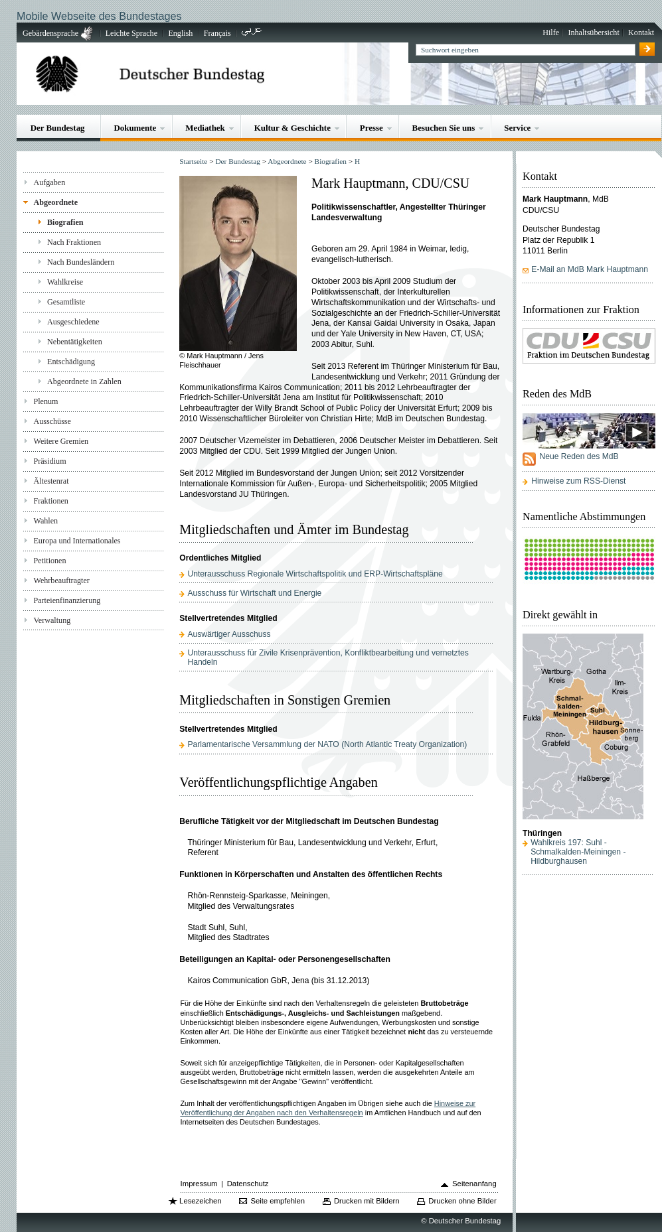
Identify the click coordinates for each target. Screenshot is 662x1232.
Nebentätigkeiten (74, 341)
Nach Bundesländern (80, 262)
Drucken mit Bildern (367, 1201)
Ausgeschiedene (73, 321)
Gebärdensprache (50, 33)
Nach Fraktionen (74, 242)
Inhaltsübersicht (593, 32)
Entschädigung (71, 361)
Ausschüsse (52, 421)
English (180, 33)
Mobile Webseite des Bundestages (99, 16)
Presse (371, 128)
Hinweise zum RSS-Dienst (578, 481)
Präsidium (49, 461)
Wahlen (45, 520)
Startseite (193, 161)
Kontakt (641, 32)
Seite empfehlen (277, 1201)
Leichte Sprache (131, 33)
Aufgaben (49, 182)
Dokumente (135, 128)
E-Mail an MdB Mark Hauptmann (589, 269)
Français (217, 33)
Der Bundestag (58, 128)
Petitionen (49, 560)
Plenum (45, 401)
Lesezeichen (200, 1201)
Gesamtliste (66, 302)
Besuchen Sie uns (443, 128)
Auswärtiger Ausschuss (228, 634)
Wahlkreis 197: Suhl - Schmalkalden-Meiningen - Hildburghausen (578, 852)
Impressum (199, 1184)
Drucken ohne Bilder (462, 1201)
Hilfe (550, 32)
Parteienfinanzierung (66, 600)
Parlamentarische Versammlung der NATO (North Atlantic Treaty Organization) (327, 744)
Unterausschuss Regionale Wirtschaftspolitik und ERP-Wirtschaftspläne (314, 574)
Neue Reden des (578, 456)
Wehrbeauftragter (61, 580)
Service (517, 128)
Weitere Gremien (60, 441)
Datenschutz (248, 1184)
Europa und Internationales (76, 540)
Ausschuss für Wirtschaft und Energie (254, 593)
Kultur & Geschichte (292, 128)
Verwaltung (51, 620)
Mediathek (205, 128)
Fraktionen (50, 501)
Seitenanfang (474, 1184)
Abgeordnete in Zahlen (84, 381)
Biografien (65, 222)
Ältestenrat (50, 481)
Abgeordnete (55, 202)
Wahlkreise (65, 282)
